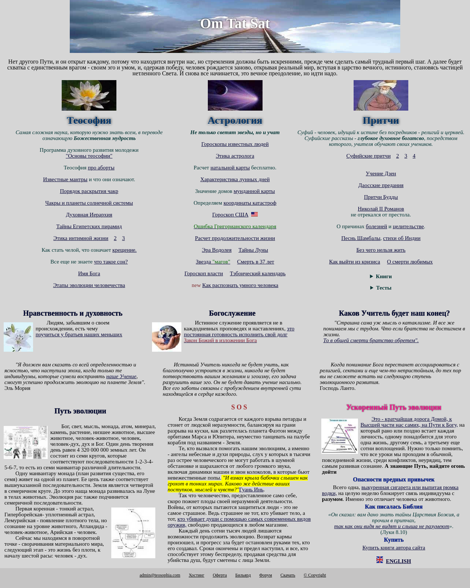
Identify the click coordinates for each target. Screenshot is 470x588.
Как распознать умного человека (240, 285)
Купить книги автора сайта (393, 548)
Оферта (220, 575)
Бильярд (243, 575)
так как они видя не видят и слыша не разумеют (391, 526)
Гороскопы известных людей (235, 144)
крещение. (124, 250)
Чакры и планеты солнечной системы (89, 203)
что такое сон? (111, 262)
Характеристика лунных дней (235, 179)
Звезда (213, 262)
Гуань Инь (251, 489)
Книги (384, 276)
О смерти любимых (410, 262)
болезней (376, 226)
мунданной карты (254, 191)
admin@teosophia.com (160, 575)
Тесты (383, 288)
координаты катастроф (250, 203)
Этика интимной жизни (80, 238)
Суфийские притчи (368, 156)
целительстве (408, 226)
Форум (265, 575)
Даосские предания (381, 185)
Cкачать (288, 575)
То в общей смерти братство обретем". (371, 340)
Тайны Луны (253, 250)
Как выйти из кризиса (354, 262)
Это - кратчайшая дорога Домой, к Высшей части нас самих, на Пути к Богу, (409, 422)
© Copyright (315, 575)
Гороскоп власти (203, 273)
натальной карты (230, 168)
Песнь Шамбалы (360, 238)
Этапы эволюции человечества (89, 285)
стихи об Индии (401, 238)
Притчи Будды (381, 197)
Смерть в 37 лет (255, 262)
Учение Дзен (381, 173)
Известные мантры (65, 179)
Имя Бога (89, 273)
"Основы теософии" (89, 156)
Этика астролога (235, 156)
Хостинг (197, 575)
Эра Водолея (217, 250)
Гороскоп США (230, 215)
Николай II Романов (381, 209)
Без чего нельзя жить (381, 250)
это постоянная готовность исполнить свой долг (239, 331)
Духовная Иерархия (89, 215)
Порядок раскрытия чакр (89, 191)
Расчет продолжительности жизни (235, 238)
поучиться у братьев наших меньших (79, 334)
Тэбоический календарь (258, 273)
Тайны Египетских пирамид (89, 226)
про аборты (101, 168)
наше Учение (121, 376)
